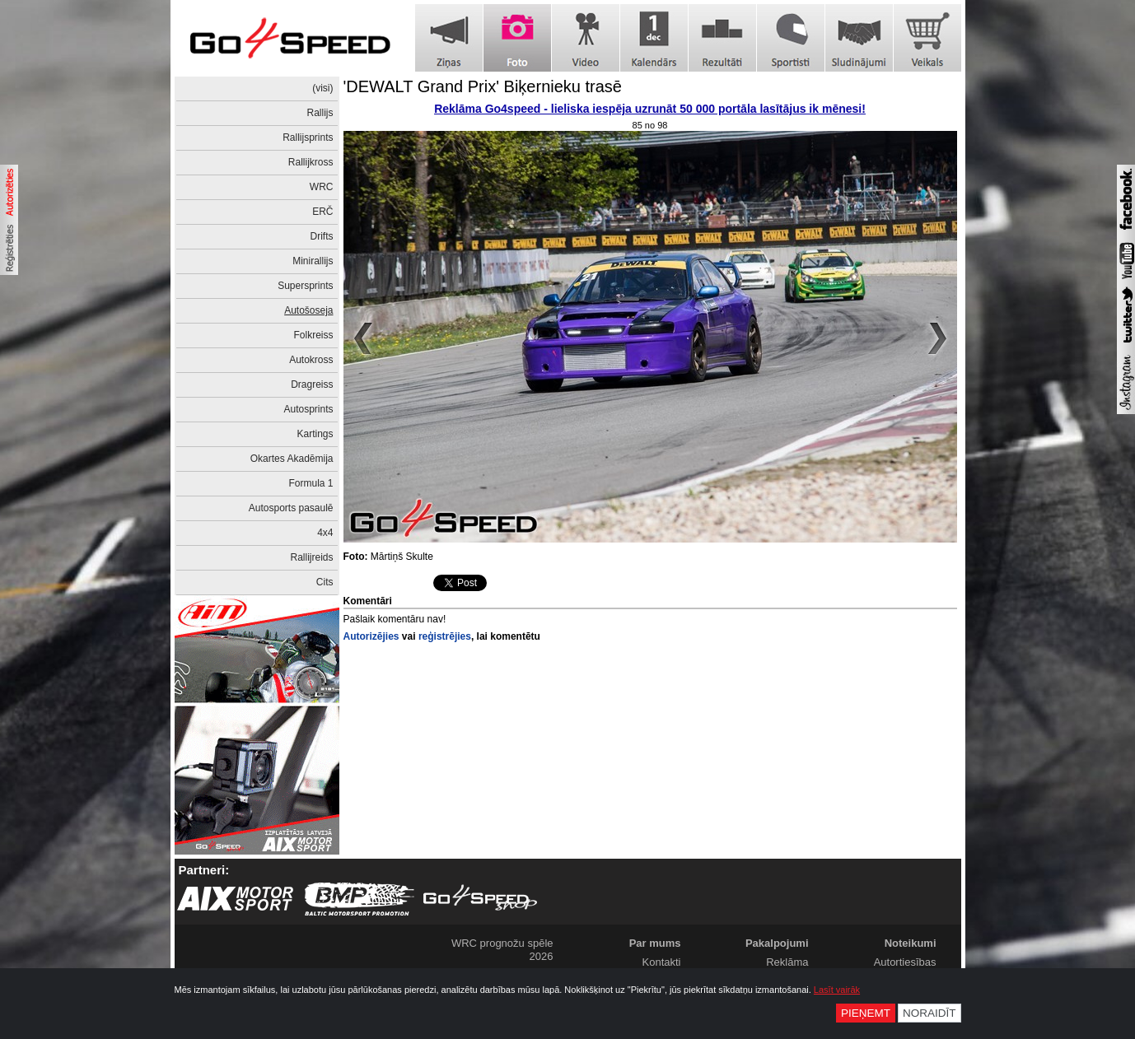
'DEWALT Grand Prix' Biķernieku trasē (483, 86)
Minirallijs (312, 261)
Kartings (315, 434)
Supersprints (305, 285)
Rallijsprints (308, 137)
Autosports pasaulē (291, 508)
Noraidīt (929, 1013)
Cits (325, 582)
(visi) (322, 88)
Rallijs (319, 113)
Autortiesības (905, 962)
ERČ (322, 211)
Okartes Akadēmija (292, 458)
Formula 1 (310, 483)
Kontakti (661, 962)
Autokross (311, 360)
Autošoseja (308, 310)
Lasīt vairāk (837, 990)
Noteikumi (910, 943)
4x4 (325, 532)
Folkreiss (313, 335)
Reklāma (787, 962)
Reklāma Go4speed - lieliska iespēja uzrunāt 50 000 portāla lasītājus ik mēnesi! (650, 108)
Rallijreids (311, 557)
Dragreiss (312, 384)
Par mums (655, 943)
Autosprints (308, 409)
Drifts (322, 236)
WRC (322, 187)
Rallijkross (311, 162)
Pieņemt (865, 1013)
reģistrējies (444, 636)
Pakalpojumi (777, 943)
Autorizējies (371, 636)
